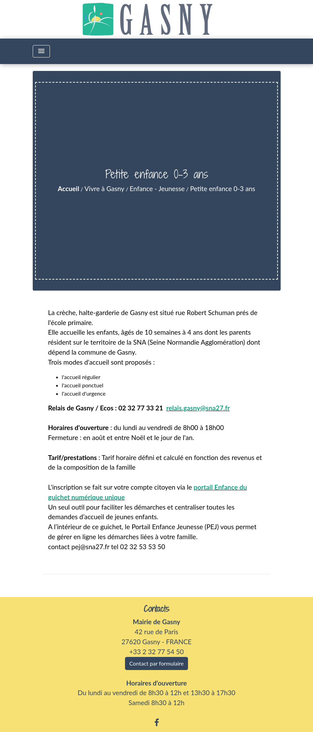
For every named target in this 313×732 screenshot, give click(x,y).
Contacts (156, 609)
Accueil (68, 188)
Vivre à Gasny (104, 188)
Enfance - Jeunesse (157, 188)
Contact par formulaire (156, 663)
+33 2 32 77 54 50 (156, 652)
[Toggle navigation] (41, 51)
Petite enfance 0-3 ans (222, 188)
